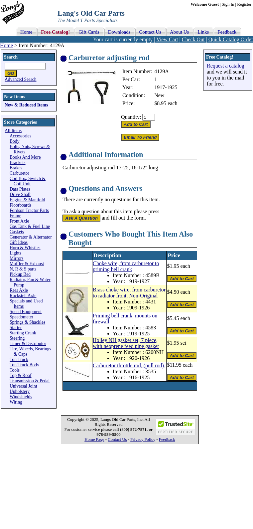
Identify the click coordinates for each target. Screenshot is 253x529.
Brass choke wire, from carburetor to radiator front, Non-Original (129, 292)
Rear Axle (19, 290)
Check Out (193, 39)
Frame (15, 215)
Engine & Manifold (27, 199)
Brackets (18, 162)
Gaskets (17, 231)
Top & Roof (21, 375)
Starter (16, 327)
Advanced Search (21, 79)
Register (244, 4)
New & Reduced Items (26, 104)
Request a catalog (225, 66)
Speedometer (21, 316)
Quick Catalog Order (230, 39)
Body (14, 141)
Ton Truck (19, 359)
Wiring (16, 402)
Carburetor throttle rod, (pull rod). (129, 365)
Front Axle (19, 221)
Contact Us (117, 439)
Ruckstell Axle (23, 295)
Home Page (94, 439)
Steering (17, 338)
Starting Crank (23, 332)
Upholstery (20, 391)
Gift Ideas (19, 242)
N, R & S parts (23, 268)
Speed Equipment (26, 311)
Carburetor (19, 173)
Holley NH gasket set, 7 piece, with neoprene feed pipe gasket (126, 343)
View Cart (167, 39)
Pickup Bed (20, 274)
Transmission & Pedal (30, 380)
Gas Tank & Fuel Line (30, 226)
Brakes (16, 167)
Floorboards (21, 205)
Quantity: (131, 117)
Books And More (25, 157)
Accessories (20, 135)
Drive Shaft (20, 194)
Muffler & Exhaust (27, 263)
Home (6, 45)
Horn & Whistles (25, 247)
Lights (15, 253)
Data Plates (20, 189)
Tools (15, 370)
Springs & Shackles (27, 322)
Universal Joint (23, 386)
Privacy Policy (142, 439)
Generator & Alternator (31, 237)
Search (11, 57)
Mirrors (17, 258)
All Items (13, 130)
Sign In (228, 4)
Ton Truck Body (24, 364)
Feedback (167, 439)
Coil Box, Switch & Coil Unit (28, 181)
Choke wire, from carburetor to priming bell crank (126, 266)
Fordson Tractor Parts (29, 210)
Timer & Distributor (28, 343)
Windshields (21, 396)
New (159, 95)
